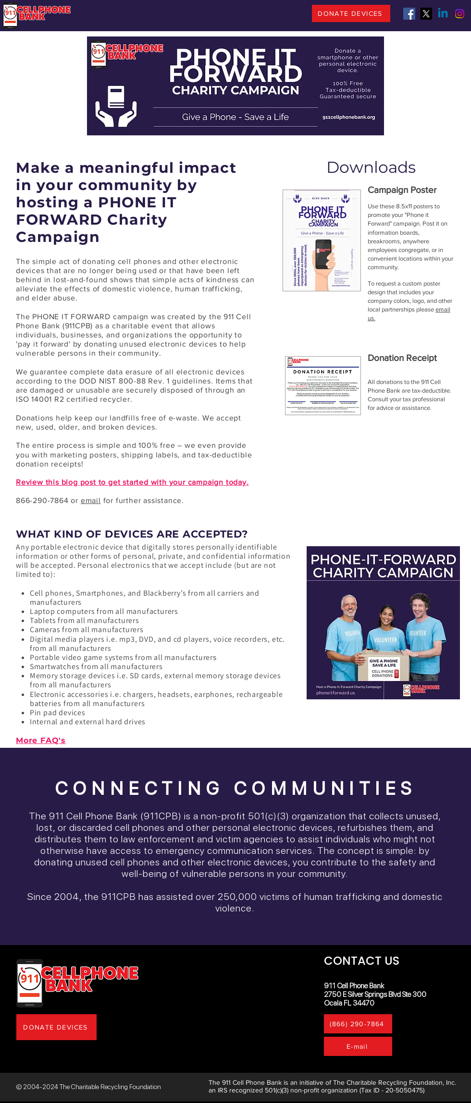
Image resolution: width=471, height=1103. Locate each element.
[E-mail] (358, 1046)
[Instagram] (460, 14)
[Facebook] (409, 14)
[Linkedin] (443, 14)
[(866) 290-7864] (358, 1023)
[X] (426, 14)
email (91, 500)
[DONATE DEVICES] (351, 13)
